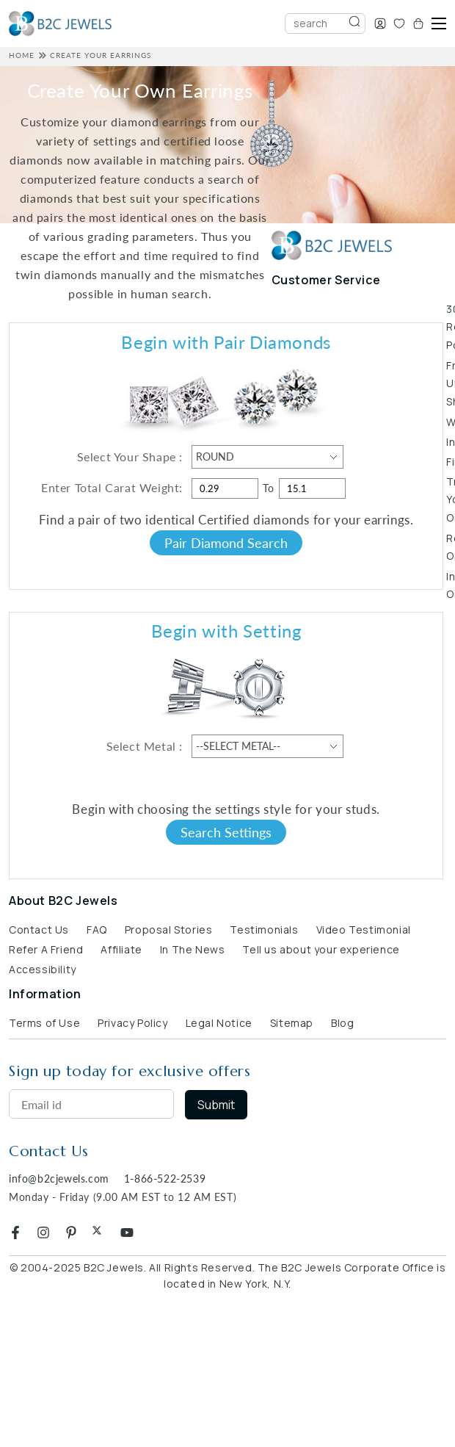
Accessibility (42, 969)
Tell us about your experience (320, 949)
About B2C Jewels (63, 900)
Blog (342, 1023)
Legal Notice (219, 1023)
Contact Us (39, 930)
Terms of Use (44, 1023)
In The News (192, 949)
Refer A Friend (46, 949)
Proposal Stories (169, 930)
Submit (216, 1105)
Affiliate (121, 949)
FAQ (97, 930)
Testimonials (264, 930)
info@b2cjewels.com (59, 1178)
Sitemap (291, 1023)
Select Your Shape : (130, 456)
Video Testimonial (363, 930)
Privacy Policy (132, 1023)
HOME (21, 55)
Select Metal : (144, 746)
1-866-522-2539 (164, 1178)
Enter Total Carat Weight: (112, 487)
